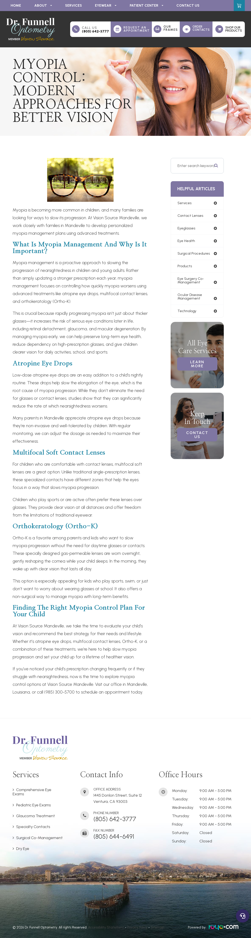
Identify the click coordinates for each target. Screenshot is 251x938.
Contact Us (187, 5)
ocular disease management (191, 299)
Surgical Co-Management (39, 837)
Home (16, 5)
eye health (187, 242)
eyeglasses (187, 229)
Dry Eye (22, 848)
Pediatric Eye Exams (33, 805)
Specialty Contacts (33, 826)
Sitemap (157, 927)
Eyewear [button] (105, 5)
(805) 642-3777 (95, 31)
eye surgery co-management (191, 282)
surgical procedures (194, 254)
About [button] (43, 5)
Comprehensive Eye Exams (32, 791)
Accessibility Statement (106, 927)
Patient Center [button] (146, 5)
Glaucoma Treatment (35, 815)
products (185, 267)
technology (187, 314)
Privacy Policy (137, 927)
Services (73, 5)
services (185, 203)
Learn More (197, 367)
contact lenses (191, 216)
